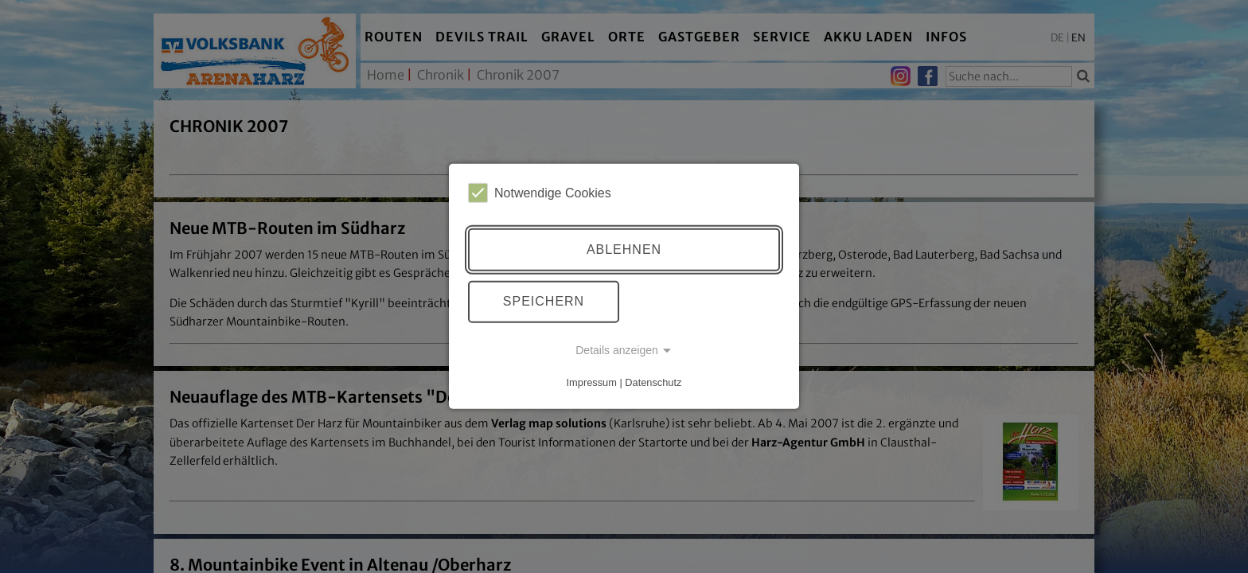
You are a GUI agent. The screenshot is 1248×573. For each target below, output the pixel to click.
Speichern (543, 301)
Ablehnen (624, 249)
